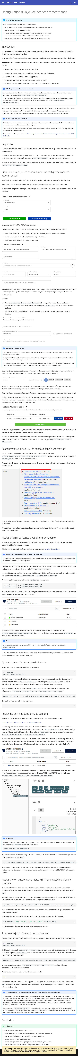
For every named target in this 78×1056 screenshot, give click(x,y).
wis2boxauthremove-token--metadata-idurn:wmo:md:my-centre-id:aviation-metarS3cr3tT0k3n (39, 960)
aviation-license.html (52, 549)
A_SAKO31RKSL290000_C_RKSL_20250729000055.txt (21, 723)
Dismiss (44, 1051)
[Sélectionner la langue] (70, 2)
